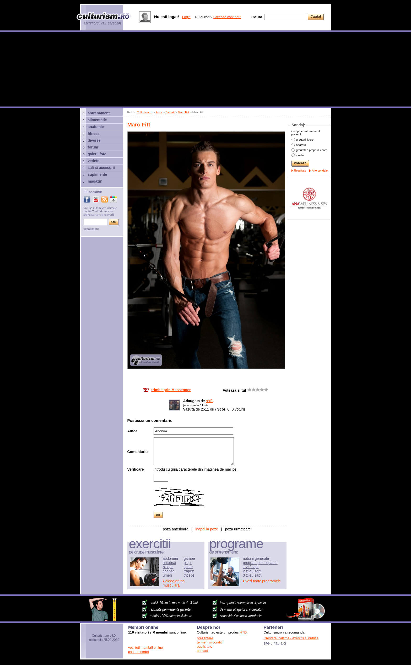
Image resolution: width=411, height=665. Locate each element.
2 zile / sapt (252, 571)
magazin (95, 181)
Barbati (170, 112)
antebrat (169, 563)
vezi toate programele (263, 581)
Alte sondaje (320, 170)
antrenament (99, 113)
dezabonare (91, 228)
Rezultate (300, 170)
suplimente (97, 174)
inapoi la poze (206, 529)
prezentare (205, 638)
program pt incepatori (260, 563)
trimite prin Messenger (171, 390)
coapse (169, 571)
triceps (189, 575)
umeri (167, 575)
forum (93, 147)
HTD (243, 632)
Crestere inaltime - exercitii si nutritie (291, 638)
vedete (93, 161)
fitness (94, 133)
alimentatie (97, 120)
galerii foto (97, 154)
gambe (189, 558)
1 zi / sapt (251, 567)
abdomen (170, 558)
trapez (189, 571)
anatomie (96, 127)
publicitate (204, 646)
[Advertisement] (205, 70)
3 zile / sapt (252, 575)
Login (186, 17)
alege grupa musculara (174, 583)
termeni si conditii (210, 642)
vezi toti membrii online (145, 648)
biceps (168, 567)
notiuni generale (256, 558)
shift (209, 401)
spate (188, 567)
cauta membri (138, 652)
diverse (94, 140)
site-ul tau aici (275, 643)
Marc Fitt (183, 112)
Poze (158, 112)
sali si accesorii (101, 168)
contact (202, 651)
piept (188, 563)
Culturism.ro (144, 112)
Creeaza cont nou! (227, 17)
